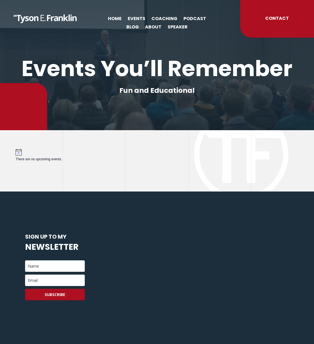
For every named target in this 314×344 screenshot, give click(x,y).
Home (115, 19)
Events (136, 19)
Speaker (178, 27)
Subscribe (55, 294)
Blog (132, 27)
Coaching (164, 19)
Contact (277, 18)
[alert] (157, 155)
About (153, 27)
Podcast (194, 19)
